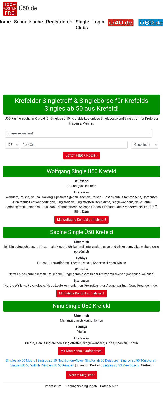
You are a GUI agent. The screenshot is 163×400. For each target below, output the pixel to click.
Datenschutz (109, 386)
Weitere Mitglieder (81, 375)
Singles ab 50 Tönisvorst (138, 360)
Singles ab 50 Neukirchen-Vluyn (60, 360)
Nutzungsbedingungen (80, 386)
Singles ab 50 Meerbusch (120, 365)
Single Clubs (82, 25)
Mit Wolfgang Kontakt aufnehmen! (81, 220)
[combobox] (78, 133)
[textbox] (78, 133)
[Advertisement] (81, 64)
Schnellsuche (28, 22)
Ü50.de (28, 8)
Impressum (53, 386)
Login (98, 22)
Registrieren (59, 22)
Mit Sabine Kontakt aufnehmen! (81, 293)
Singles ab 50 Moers (20, 360)
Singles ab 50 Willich (25, 365)
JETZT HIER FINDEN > (81, 155)
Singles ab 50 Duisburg (101, 360)
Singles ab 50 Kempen (58, 365)
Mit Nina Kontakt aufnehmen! (82, 351)
